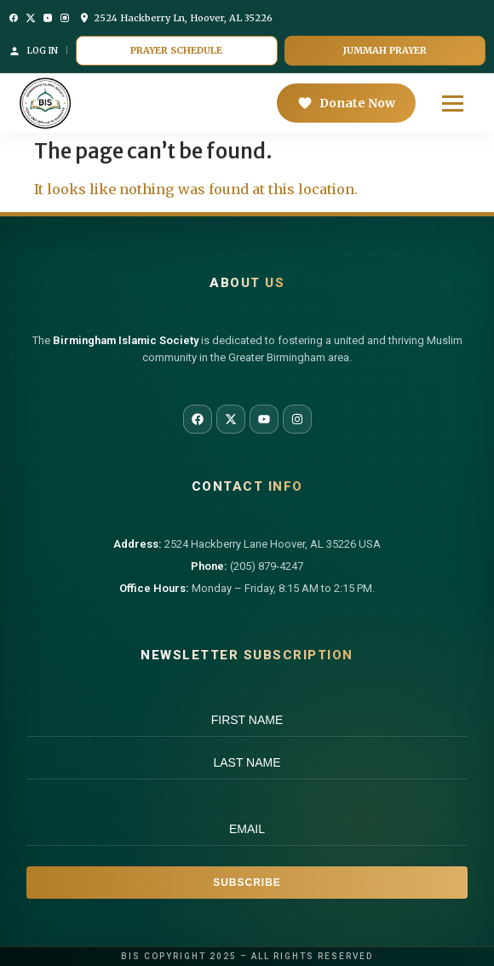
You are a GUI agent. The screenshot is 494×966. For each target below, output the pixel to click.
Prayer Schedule (176, 50)
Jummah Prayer (385, 50)
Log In (33, 51)
